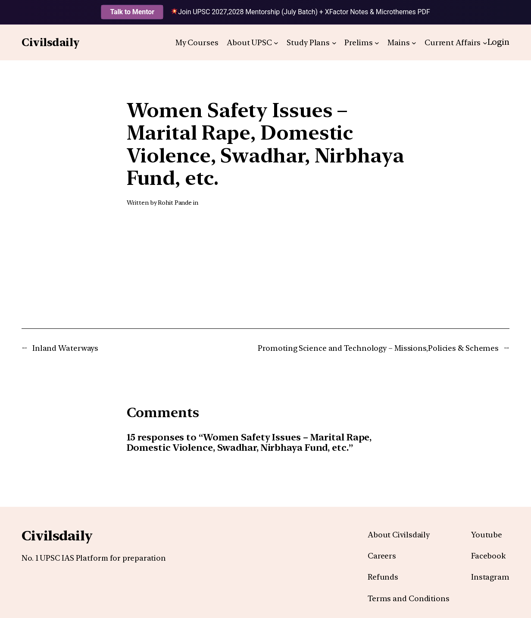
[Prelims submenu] (377, 42)
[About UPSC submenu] (276, 42)
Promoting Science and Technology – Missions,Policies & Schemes (378, 348)
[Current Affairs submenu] (485, 42)
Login (498, 42)
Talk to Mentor (132, 12)
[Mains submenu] (414, 42)
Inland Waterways (65, 348)
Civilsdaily (51, 42)
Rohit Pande (175, 202)
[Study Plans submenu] (334, 42)
